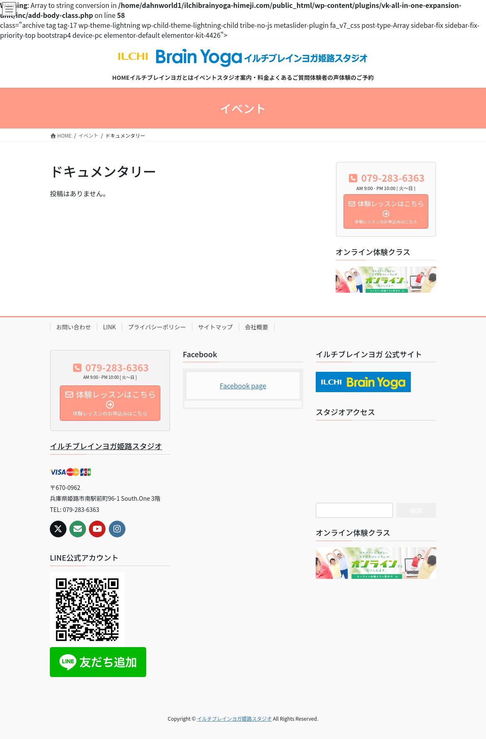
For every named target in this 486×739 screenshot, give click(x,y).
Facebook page (243, 386)
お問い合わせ (73, 327)
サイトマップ (215, 327)
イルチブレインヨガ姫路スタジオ (106, 445)
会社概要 (256, 327)
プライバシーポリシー (157, 327)
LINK (109, 327)
